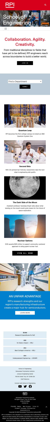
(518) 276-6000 (25, 401)
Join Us (25, 63)
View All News (25, 253)
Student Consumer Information (25, 408)
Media (19, 406)
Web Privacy (27, 406)
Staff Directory (25, 379)
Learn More (25, 313)
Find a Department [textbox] (18, 81)
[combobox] (25, 81)
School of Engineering (17, 19)
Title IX (35, 406)
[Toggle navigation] (5, 29)
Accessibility (25, 410)
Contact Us (25, 403)
